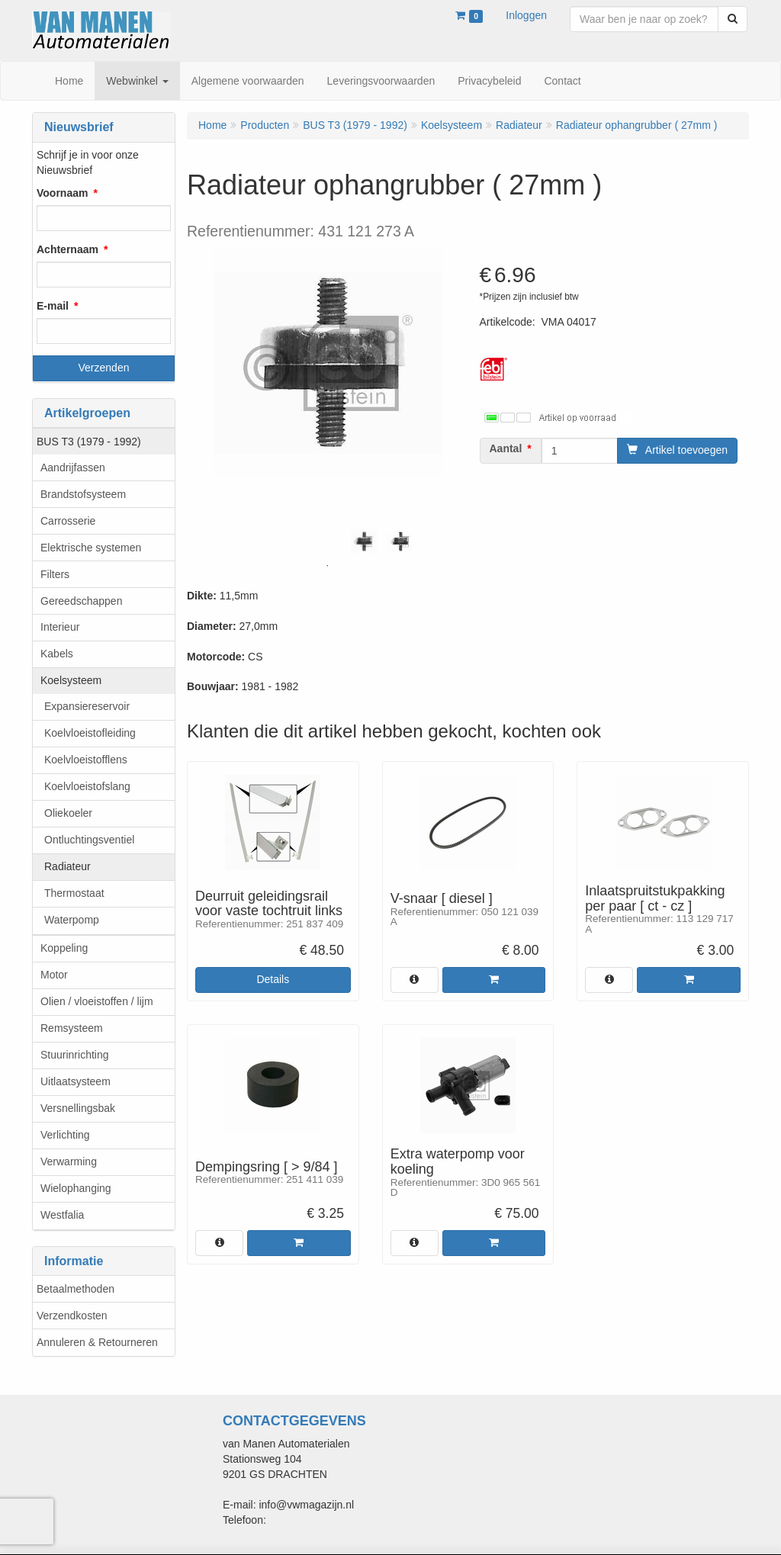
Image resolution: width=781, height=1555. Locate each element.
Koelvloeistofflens (85, 759)
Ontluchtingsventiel (89, 840)
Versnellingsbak (77, 1108)
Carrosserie (67, 521)
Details (272, 979)
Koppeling (64, 948)
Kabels (56, 653)
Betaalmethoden (75, 1289)
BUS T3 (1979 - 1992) (89, 441)
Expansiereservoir (87, 706)
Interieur (59, 627)
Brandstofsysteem (83, 494)
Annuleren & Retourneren (97, 1342)
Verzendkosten (72, 1315)
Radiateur (67, 866)
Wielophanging (75, 1188)
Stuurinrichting (74, 1055)
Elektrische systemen (90, 547)
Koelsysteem (70, 680)
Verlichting (65, 1135)
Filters (54, 574)
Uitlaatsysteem (75, 1081)
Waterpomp (71, 920)
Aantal (506, 448)
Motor (54, 975)
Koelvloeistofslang (87, 786)
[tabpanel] (364, 541)
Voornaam (62, 193)
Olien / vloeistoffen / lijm (96, 1001)
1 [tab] (327, 565)
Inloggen (526, 15)
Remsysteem (71, 1028)
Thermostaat (74, 893)
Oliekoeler (68, 813)
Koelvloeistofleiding (90, 733)
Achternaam (67, 249)
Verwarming (68, 1161)
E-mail (53, 306)
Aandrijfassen (72, 467)
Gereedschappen (81, 601)
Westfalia (62, 1215)
